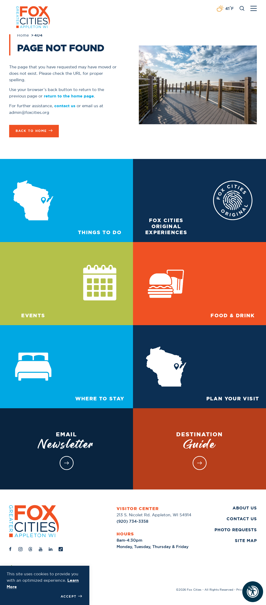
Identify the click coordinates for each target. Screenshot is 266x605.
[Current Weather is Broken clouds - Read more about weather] (225, 8)
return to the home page (69, 96)
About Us (245, 508)
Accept (71, 596)
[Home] (34, 521)
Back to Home (34, 131)
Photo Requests (235, 529)
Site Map (246, 540)
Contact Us (242, 518)
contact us (64, 105)
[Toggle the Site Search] (242, 8)
